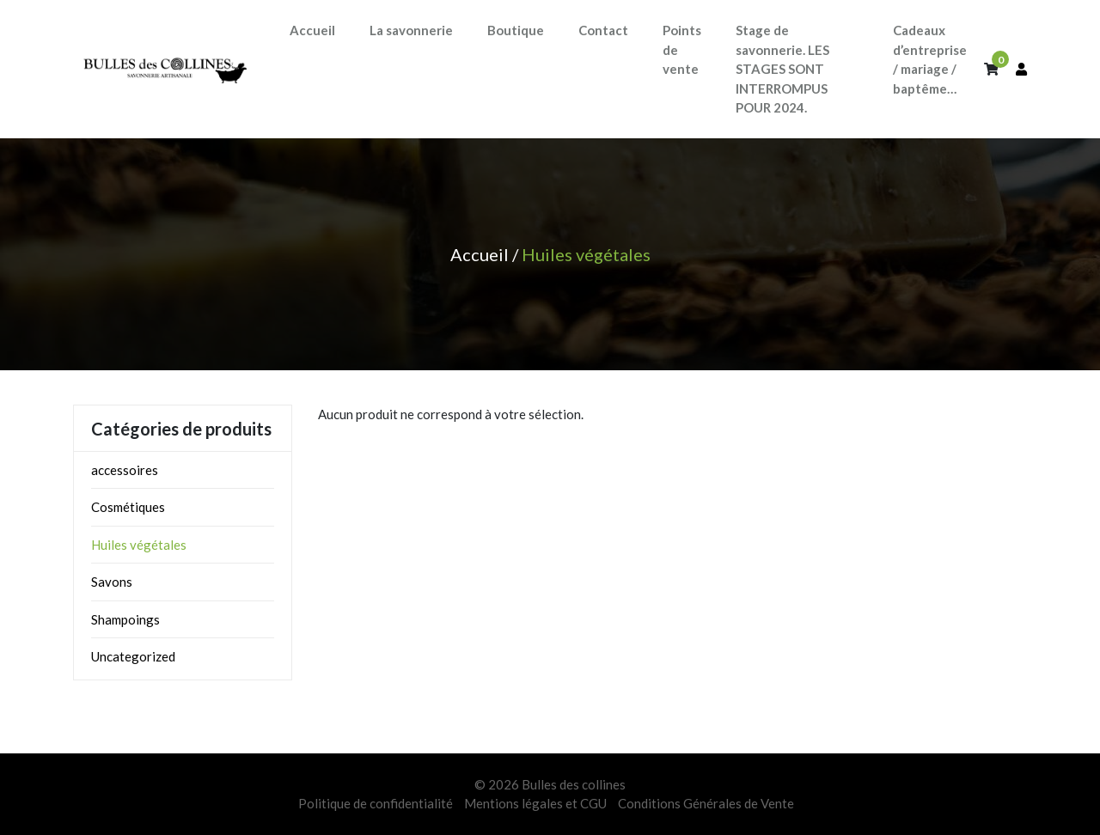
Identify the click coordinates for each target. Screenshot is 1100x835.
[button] (411, 30)
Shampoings (125, 619)
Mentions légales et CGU (535, 803)
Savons (111, 581)
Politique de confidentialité (375, 803)
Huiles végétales (138, 544)
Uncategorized (133, 656)
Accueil (479, 254)
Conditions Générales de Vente (706, 803)
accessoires (124, 470)
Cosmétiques (128, 507)
